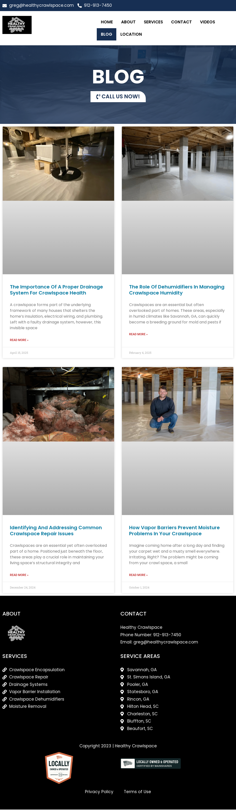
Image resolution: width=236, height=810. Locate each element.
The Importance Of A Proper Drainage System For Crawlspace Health (56, 289)
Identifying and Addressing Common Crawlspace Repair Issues (56, 530)
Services (153, 22)
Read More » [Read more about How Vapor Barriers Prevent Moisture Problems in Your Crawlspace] (138, 575)
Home (107, 22)
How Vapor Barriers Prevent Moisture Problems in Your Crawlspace (174, 530)
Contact (181, 22)
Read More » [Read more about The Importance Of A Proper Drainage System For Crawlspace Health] (19, 340)
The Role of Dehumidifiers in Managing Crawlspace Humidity (176, 289)
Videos (207, 22)
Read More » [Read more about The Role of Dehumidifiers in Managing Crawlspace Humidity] (138, 334)
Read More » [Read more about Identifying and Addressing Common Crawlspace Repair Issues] (19, 575)
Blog (106, 34)
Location (131, 34)
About (128, 22)
